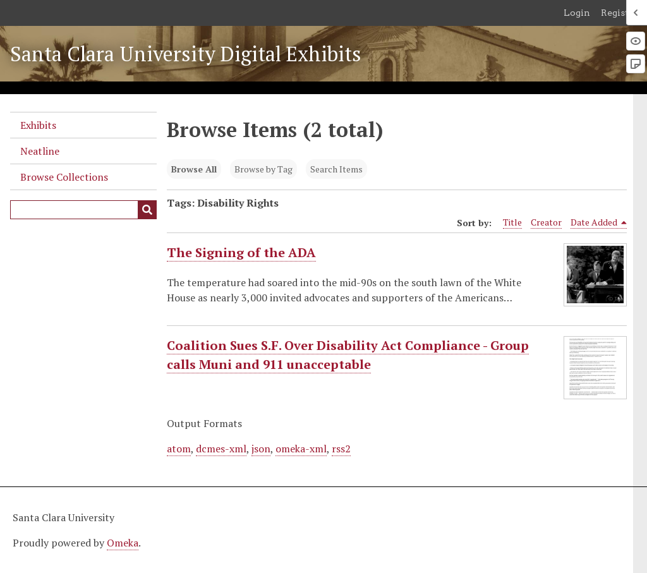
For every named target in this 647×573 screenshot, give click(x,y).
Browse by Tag (263, 169)
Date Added (599, 222)
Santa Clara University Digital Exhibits (185, 53)
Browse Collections (64, 177)
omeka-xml (301, 448)
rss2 (341, 448)
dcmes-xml (221, 448)
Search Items (336, 169)
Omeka (122, 543)
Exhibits (38, 125)
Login (577, 13)
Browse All (194, 169)
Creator (546, 222)
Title (512, 222)
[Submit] (147, 209)
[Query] (83, 209)
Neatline (39, 151)
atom (179, 448)
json (260, 448)
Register (619, 13)
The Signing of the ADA (241, 253)
